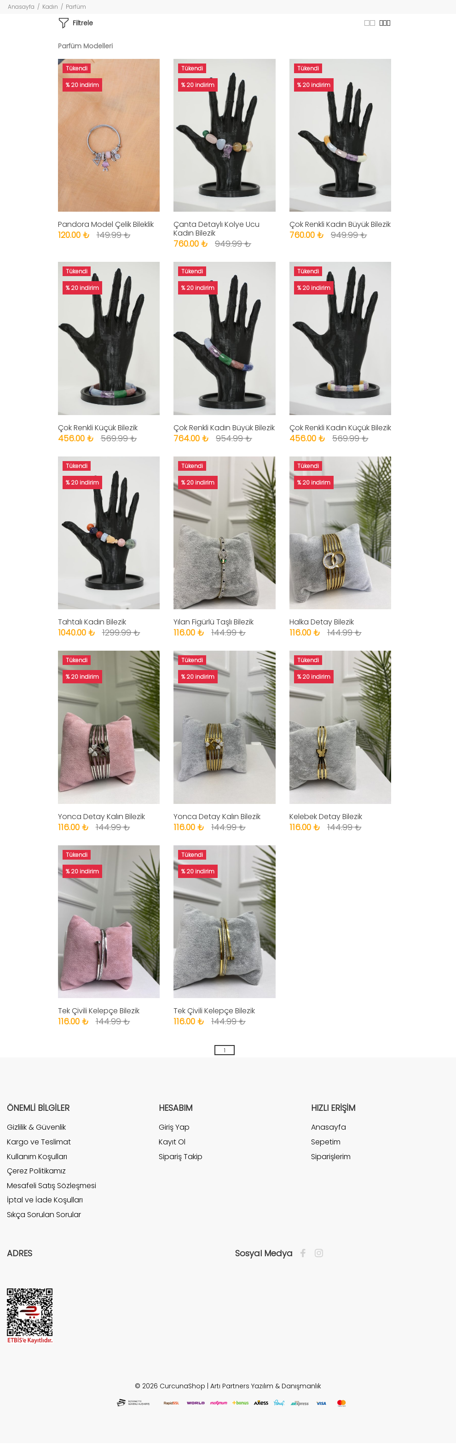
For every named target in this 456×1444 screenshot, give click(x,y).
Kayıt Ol (172, 1142)
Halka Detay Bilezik (321, 622)
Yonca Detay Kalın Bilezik (101, 816)
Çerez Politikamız (36, 1171)
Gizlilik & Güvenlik (36, 1127)
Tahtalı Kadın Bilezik (92, 622)
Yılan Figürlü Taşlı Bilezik (213, 622)
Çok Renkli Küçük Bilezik (98, 427)
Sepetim (326, 1142)
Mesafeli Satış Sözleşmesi (51, 1185)
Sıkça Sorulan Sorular (44, 1214)
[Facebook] (305, 1253)
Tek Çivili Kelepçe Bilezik (98, 1010)
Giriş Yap (174, 1127)
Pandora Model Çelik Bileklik (106, 224)
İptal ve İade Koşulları (45, 1200)
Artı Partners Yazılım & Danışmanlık (265, 1386)
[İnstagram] (316, 1253)
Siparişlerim (331, 1156)
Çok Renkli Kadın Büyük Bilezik (340, 224)
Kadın (50, 7)
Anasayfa (21, 7)
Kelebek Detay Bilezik (325, 816)
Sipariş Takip (180, 1156)
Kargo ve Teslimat (39, 1142)
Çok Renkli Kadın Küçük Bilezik (340, 427)
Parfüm (76, 7)
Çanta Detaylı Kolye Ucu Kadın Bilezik (216, 228)
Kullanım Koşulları (37, 1156)
